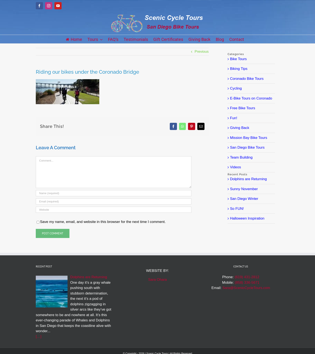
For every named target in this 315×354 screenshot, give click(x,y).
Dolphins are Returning (248, 179)
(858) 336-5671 (247, 283)
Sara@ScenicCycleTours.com (246, 288)
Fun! (233, 118)
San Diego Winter (244, 199)
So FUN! (237, 209)
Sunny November (244, 189)
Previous (202, 52)
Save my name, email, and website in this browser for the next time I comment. (103, 222)
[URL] (113, 210)
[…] (38, 337)
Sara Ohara (157, 280)
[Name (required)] (113, 193)
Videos (235, 167)
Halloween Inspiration (247, 218)
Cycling (236, 88)
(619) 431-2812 (247, 277)
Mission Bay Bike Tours (248, 138)
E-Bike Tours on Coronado (251, 98)
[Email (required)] (113, 201)
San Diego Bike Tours (247, 147)
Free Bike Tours (242, 108)
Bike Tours (238, 59)
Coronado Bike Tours (247, 79)
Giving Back (239, 128)
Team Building (241, 157)
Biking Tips (238, 69)
